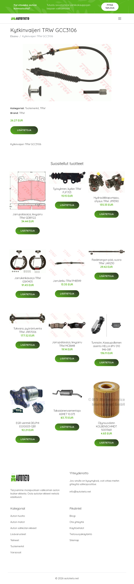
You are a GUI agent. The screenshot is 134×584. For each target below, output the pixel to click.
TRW (42, 108)
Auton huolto (17, 515)
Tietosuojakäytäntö (81, 534)
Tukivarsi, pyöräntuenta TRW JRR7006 (27, 330)
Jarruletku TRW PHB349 (67, 280)
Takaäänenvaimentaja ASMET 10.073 (67, 412)
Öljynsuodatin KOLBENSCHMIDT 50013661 (106, 426)
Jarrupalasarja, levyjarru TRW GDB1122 (27, 216)
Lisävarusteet (18, 534)
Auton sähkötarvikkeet (23, 528)
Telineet (14, 540)
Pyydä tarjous (109, 6)
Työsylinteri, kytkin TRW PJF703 (67, 190)
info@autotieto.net (80, 491)
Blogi (72, 515)
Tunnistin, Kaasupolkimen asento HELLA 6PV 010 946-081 (106, 346)
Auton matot (17, 522)
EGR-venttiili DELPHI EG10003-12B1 (27, 424)
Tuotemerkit (32, 108)
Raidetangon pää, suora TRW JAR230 (106, 261)
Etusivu (14, 36)
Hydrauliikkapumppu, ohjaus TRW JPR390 (106, 199)
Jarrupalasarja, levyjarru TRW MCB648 (67, 344)
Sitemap (74, 540)
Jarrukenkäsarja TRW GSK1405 (27, 279)
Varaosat (15, 552)
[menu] (120, 18)
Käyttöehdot (77, 528)
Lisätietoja (24, 130)
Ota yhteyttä (77, 522)
